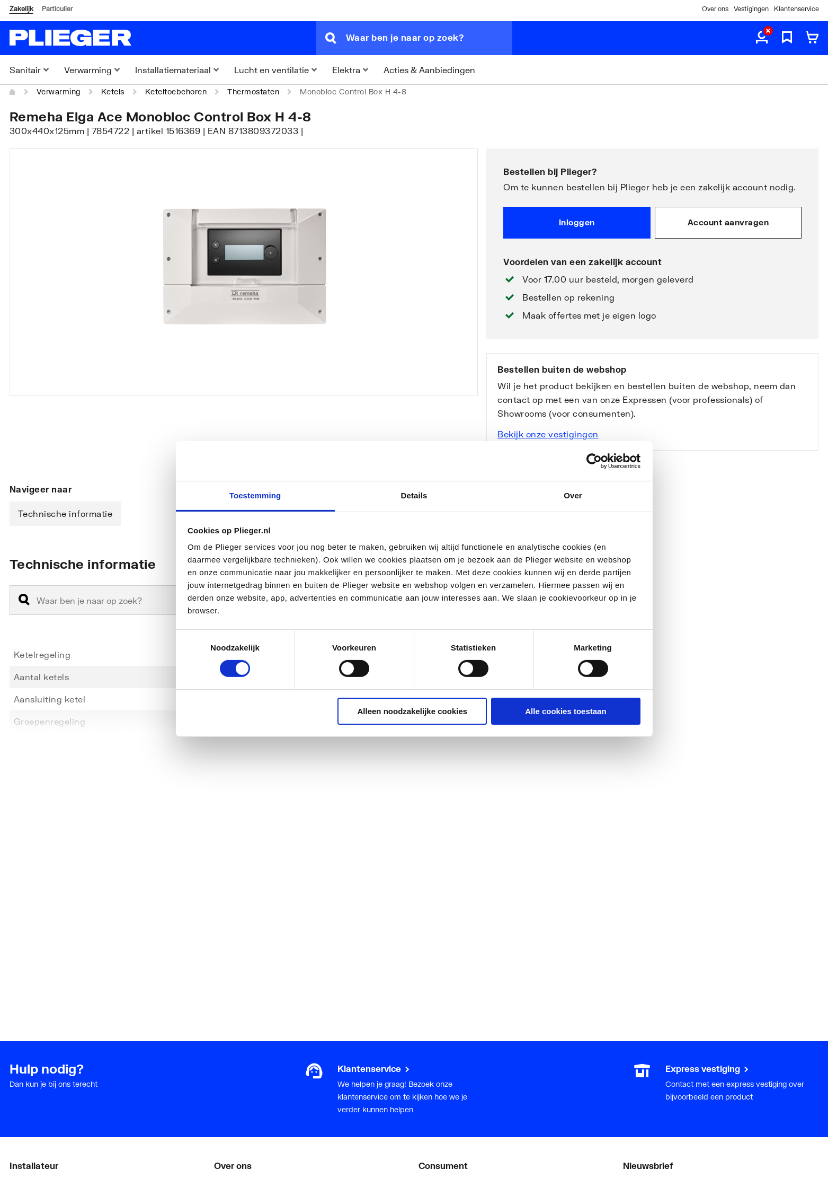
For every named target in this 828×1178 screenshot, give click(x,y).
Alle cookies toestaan (565, 711)
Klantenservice (796, 9)
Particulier (57, 9)
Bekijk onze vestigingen (548, 434)
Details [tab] (414, 495)
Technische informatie (65, 513)
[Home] (13, 92)
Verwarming (59, 91)
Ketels (112, 91)
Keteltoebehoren (176, 91)
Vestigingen (751, 9)
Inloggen (577, 222)
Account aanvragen (728, 222)
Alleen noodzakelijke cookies (413, 711)
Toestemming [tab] (255, 495)
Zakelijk (21, 9)
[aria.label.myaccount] (761, 38)
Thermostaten (253, 91)
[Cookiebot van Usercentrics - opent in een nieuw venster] (594, 461)
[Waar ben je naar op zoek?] (429, 38)
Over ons (715, 9)
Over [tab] (573, 495)
